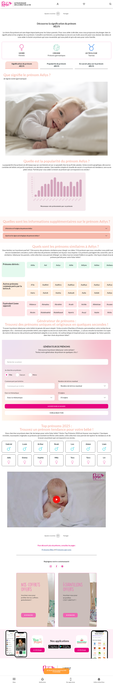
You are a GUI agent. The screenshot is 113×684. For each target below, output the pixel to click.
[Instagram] (50, 566)
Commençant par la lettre (14, 381)
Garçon (22, 375)
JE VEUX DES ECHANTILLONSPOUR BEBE (56, 671)
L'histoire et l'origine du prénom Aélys (18, 228)
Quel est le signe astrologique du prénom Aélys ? (22, 236)
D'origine (61, 393)
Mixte (35, 375)
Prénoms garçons (63, 550)
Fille (10, 375)
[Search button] (110, 4)
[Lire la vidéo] (56, 499)
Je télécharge (37, 650)
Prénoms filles (48, 550)
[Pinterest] (62, 566)
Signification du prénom (22, 65)
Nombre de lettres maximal (68, 381)
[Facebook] (56, 566)
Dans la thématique (12, 393)
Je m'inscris (28, 615)
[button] (14, 680)
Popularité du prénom (56, 65)
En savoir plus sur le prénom (91, 65)
